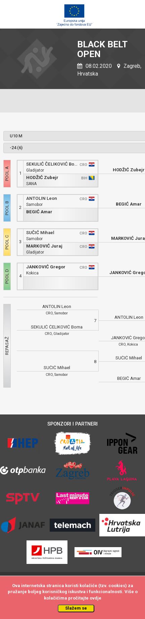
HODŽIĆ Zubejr (42, 177)
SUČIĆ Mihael (40, 232)
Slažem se (76, 608)
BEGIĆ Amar (39, 211)
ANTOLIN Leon (41, 198)
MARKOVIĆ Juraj (44, 246)
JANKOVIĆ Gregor (45, 266)
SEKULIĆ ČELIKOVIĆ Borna (52, 164)
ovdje (95, 598)
